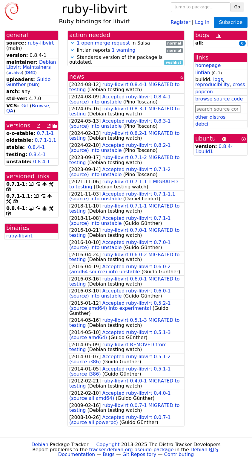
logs (218, 79)
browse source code (219, 99)
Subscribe (230, 22)
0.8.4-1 (36, 147)
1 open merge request (103, 43)
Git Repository (139, 454)
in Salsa (126, 43)
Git (24, 106)
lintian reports (126, 50)
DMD (30, 72)
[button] (72, 43)
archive (15, 72)
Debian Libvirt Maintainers (31, 64)
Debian (39, 444)
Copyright (107, 444)
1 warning (123, 50)
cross (239, 84)
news (76, 76)
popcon (204, 91)
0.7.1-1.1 (45, 140)
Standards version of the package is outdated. (126, 60)
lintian (202, 72)
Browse (40, 106)
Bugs (109, 454)
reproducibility (212, 84)
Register (180, 22)
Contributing (179, 454)
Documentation (76, 454)
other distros (210, 117)
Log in (202, 22)
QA (9, 111)
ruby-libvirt (41, 43)
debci (201, 124)
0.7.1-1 (45, 133)
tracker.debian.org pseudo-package (131, 449)
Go (237, 6)
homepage (208, 65)
